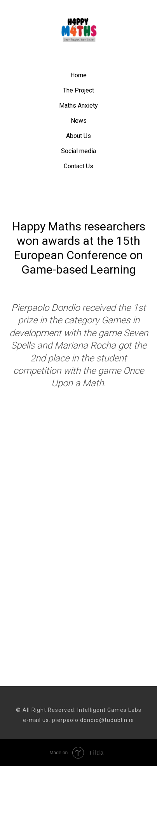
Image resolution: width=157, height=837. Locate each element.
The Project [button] (78, 90)
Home (78, 75)
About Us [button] (78, 136)
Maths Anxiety (78, 105)
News (79, 120)
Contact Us (78, 166)
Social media (78, 151)
